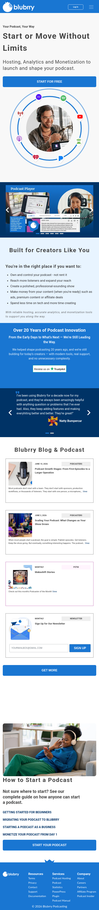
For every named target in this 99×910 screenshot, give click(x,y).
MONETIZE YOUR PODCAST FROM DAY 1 (30, 834)
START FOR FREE (49, 81)
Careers (81, 882)
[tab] (37, 233)
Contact (32, 887)
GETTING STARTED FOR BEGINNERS (27, 812)
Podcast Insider (85, 896)
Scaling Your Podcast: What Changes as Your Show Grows (60, 522)
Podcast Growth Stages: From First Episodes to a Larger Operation (62, 470)
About (80, 878)
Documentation (37, 896)
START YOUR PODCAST (49, 845)
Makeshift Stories (45, 572)
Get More (49, 670)
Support (32, 891)
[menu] (91, 7)
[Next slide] (91, 210)
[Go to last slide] (8, 210)
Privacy (32, 882)
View (85, 491)
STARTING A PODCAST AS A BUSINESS (29, 827)
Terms (31, 878)
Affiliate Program (86, 891)
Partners (82, 887)
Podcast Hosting (61, 878)
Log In (75, 7)
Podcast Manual (61, 900)
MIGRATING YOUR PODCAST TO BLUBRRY (31, 819)
